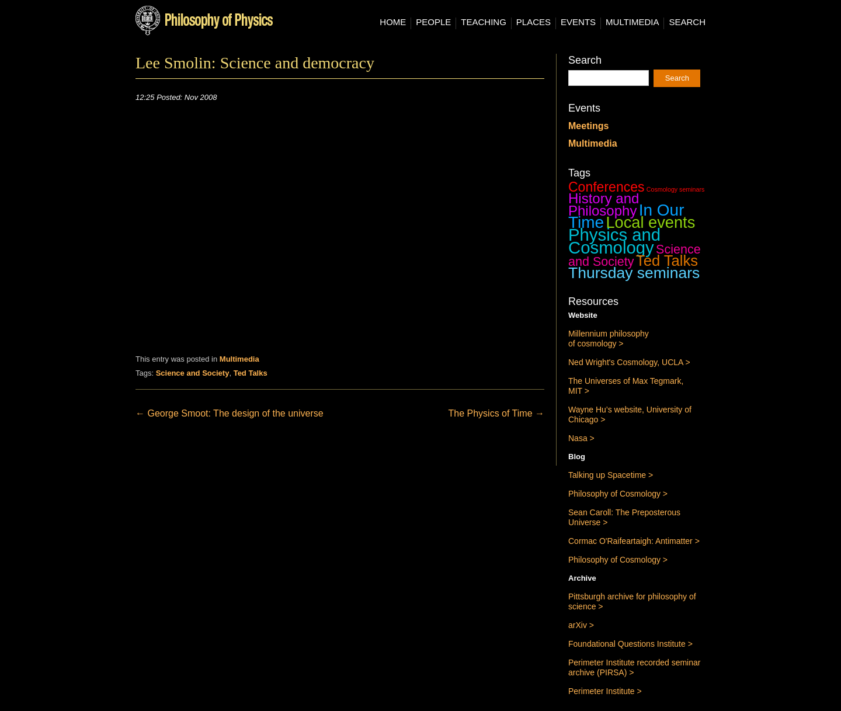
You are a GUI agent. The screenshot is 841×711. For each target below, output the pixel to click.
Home (393, 22)
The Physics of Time (497, 413)
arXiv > (581, 625)
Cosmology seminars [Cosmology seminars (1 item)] (676, 189)
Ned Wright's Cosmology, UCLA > (629, 362)
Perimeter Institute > (605, 691)
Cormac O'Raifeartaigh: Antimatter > (634, 541)
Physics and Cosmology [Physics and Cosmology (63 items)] (614, 241)
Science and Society (193, 373)
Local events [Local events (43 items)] (650, 222)
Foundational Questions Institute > (630, 643)
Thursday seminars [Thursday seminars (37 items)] (634, 273)
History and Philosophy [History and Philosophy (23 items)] (603, 204)
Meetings (588, 126)
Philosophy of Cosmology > (618, 493)
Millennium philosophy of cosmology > (608, 338)
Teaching (483, 22)
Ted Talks (250, 373)
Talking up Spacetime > (610, 475)
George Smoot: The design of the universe (229, 413)
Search (687, 22)
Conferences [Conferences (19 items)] (606, 187)
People (433, 22)
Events (578, 22)
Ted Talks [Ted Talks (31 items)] (667, 260)
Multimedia (632, 22)
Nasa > (581, 438)
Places (533, 22)
